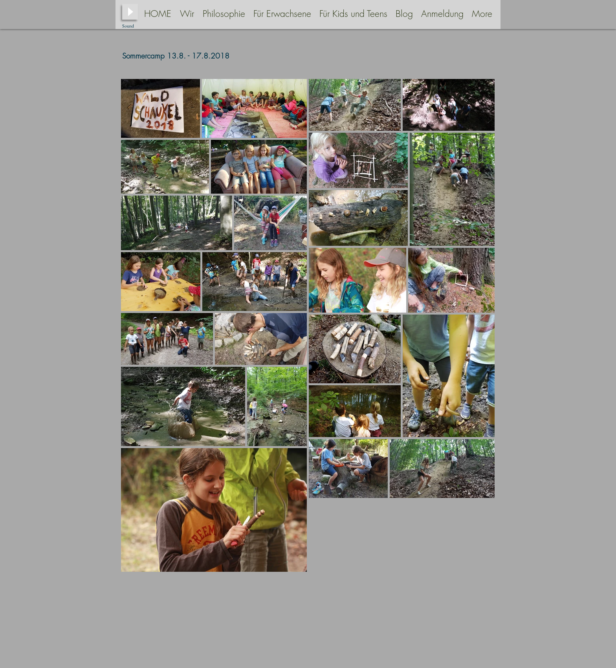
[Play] (130, 12)
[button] (223, 14)
